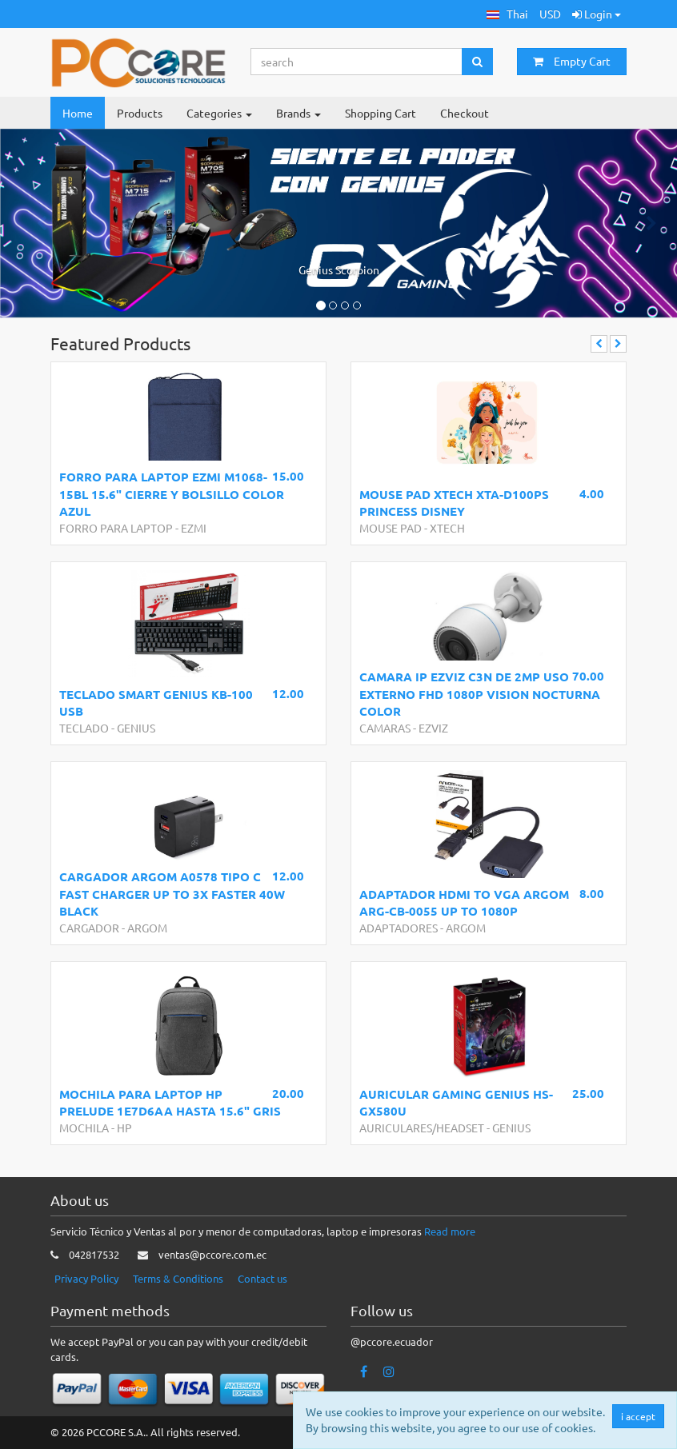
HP (124, 1127)
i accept (640, 1416)
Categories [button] (219, 113)
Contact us (262, 1278)
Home (77, 113)
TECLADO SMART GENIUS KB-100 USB (156, 702)
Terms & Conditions (178, 1278)
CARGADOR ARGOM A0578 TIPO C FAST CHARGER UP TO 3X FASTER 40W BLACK (172, 893)
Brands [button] (298, 113)
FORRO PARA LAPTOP (116, 528)
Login (596, 13)
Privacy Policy (86, 1278)
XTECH (447, 528)
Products (139, 113)
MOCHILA (84, 1127)
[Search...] (356, 61)
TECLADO (84, 728)
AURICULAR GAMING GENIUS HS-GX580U (456, 1102)
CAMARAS (385, 728)
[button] (507, 14)
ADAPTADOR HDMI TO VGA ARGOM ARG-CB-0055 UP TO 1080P (464, 902)
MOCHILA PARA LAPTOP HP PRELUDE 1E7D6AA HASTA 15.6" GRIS (170, 1102)
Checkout (464, 113)
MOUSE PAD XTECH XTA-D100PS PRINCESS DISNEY (454, 502)
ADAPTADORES (398, 927)
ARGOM (147, 927)
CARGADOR (89, 927)
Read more (449, 1231)
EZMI (193, 528)
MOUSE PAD (390, 528)
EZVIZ (433, 728)
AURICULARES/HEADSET (421, 1127)
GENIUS (136, 728)
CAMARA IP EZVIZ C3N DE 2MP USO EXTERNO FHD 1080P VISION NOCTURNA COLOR (479, 694)
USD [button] (550, 13)
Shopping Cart (380, 113)
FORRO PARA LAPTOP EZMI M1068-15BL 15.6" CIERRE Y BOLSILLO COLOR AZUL (171, 494)
